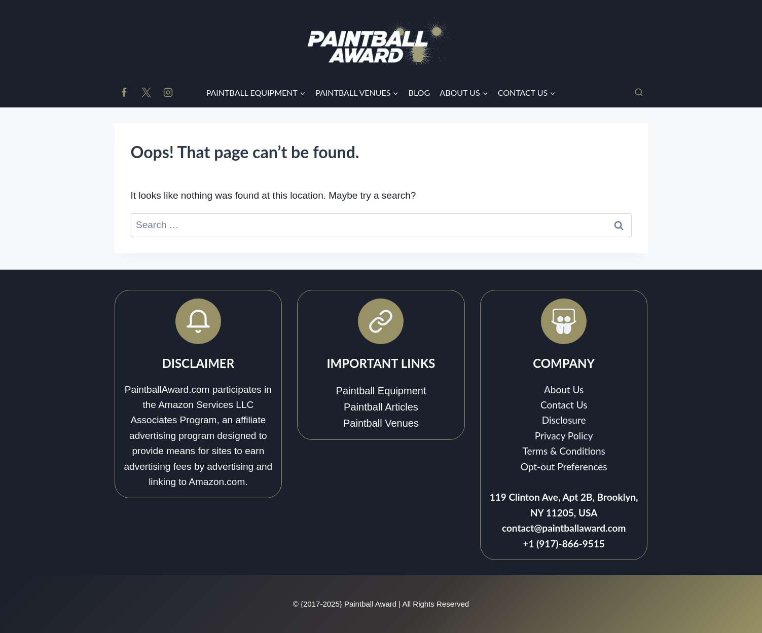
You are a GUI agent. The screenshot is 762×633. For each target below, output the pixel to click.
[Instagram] (168, 92)
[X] (146, 92)
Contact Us (564, 405)
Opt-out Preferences (564, 466)
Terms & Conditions (563, 451)
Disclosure (564, 420)
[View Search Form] (639, 93)
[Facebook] (124, 92)
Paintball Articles (381, 407)
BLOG (419, 92)
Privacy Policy (564, 435)
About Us (564, 389)
